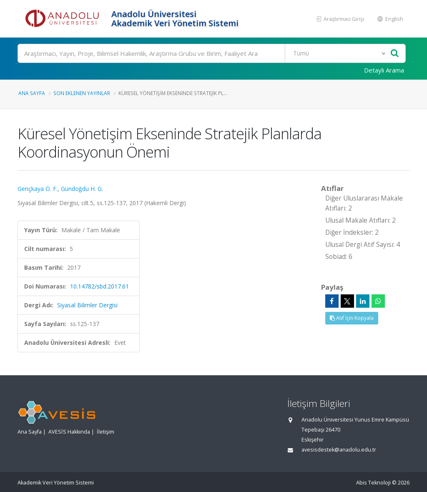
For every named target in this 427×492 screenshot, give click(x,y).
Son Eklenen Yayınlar (81, 93)
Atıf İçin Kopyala (352, 317)
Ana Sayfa (31, 93)
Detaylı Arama (384, 70)
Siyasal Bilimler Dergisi (87, 305)
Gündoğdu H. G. (82, 189)
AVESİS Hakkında (69, 431)
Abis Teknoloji (373, 482)
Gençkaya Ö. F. (38, 189)
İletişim (105, 431)
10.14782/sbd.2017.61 (99, 286)
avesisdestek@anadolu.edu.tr (338, 449)
